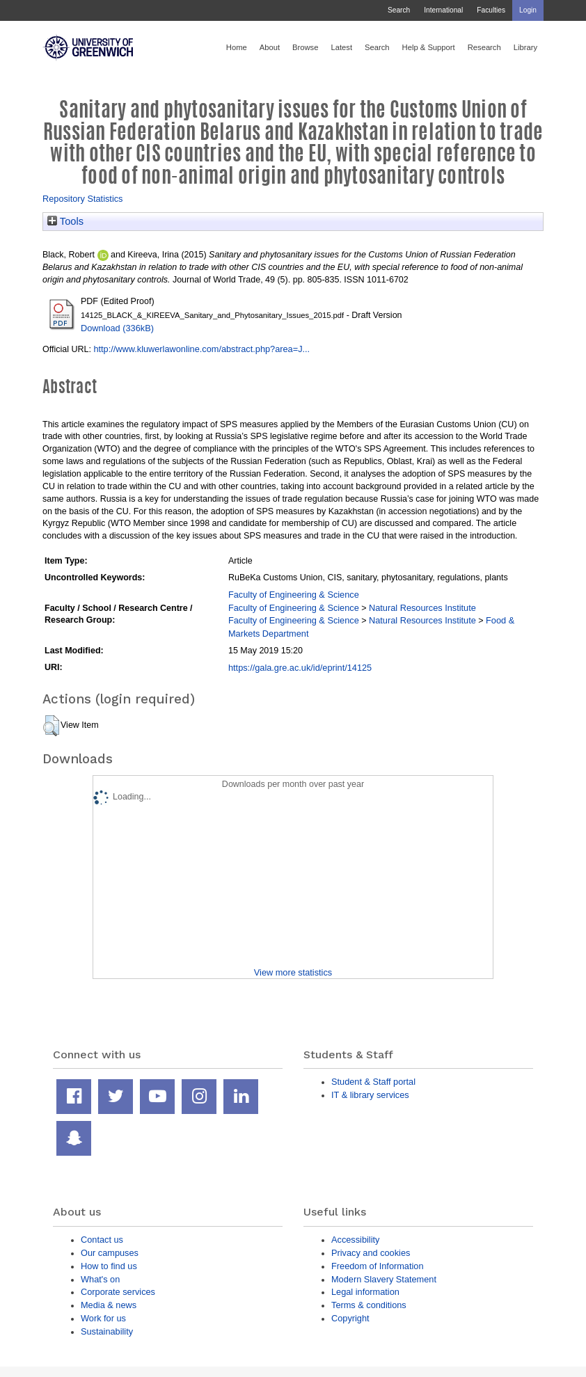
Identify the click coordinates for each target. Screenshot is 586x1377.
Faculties (491, 10)
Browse (305, 47)
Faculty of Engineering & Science (293, 594)
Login (528, 10)
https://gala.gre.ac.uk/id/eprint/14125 (300, 667)
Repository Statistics (82, 198)
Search (399, 10)
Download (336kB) (117, 328)
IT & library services (370, 1095)
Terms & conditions (368, 1305)
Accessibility (355, 1239)
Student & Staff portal (373, 1081)
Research (484, 47)
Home (236, 47)
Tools (65, 221)
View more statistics (293, 972)
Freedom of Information (377, 1266)
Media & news (108, 1305)
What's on (100, 1279)
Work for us (103, 1318)
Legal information (365, 1292)
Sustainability (107, 1331)
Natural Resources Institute (422, 608)
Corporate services (118, 1292)
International (443, 10)
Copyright (350, 1318)
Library (525, 47)
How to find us (109, 1266)
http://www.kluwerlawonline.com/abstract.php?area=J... (201, 349)
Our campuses (109, 1253)
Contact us (102, 1239)
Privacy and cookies (370, 1253)
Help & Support (428, 47)
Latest (341, 47)
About (270, 47)
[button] (51, 725)
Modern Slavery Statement (383, 1279)
